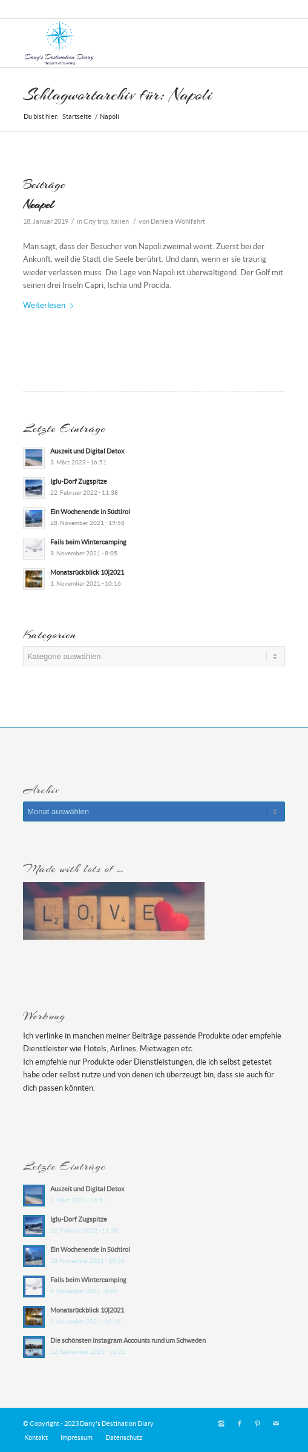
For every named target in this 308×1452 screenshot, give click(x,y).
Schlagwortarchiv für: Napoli (117, 94)
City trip (96, 221)
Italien (119, 221)
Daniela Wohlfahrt (178, 221)
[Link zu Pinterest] (258, 1423)
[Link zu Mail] (276, 1423)
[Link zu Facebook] (240, 1423)
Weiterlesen (50, 305)
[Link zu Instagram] (221, 1423)
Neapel (38, 204)
